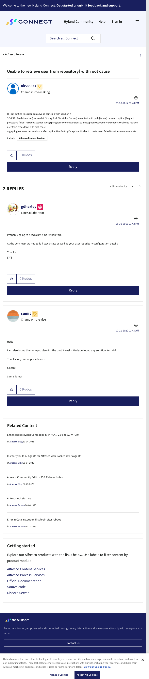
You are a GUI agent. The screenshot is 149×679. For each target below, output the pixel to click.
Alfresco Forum (14, 54)
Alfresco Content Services (26, 569)
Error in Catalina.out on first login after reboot (34, 520)
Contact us (73, 643)
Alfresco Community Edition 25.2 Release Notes (35, 477)
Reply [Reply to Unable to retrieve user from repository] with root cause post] (73, 166)
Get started (65, 5)
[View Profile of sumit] (26, 313)
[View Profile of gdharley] (28, 206)
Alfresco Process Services (32, 138)
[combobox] (73, 38)
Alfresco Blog (16, 441)
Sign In (116, 21)
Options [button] (140, 54)
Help (102, 21)
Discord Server (18, 592)
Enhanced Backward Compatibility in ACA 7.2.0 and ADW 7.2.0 (43, 435)
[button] (12, 155)
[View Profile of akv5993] (28, 86)
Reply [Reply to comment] (73, 290)
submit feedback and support (98, 5)
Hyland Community (78, 21)
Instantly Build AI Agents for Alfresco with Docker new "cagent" (44, 456)
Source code (16, 586)
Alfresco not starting (19, 498)
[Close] (142, 674)
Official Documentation (24, 581)
